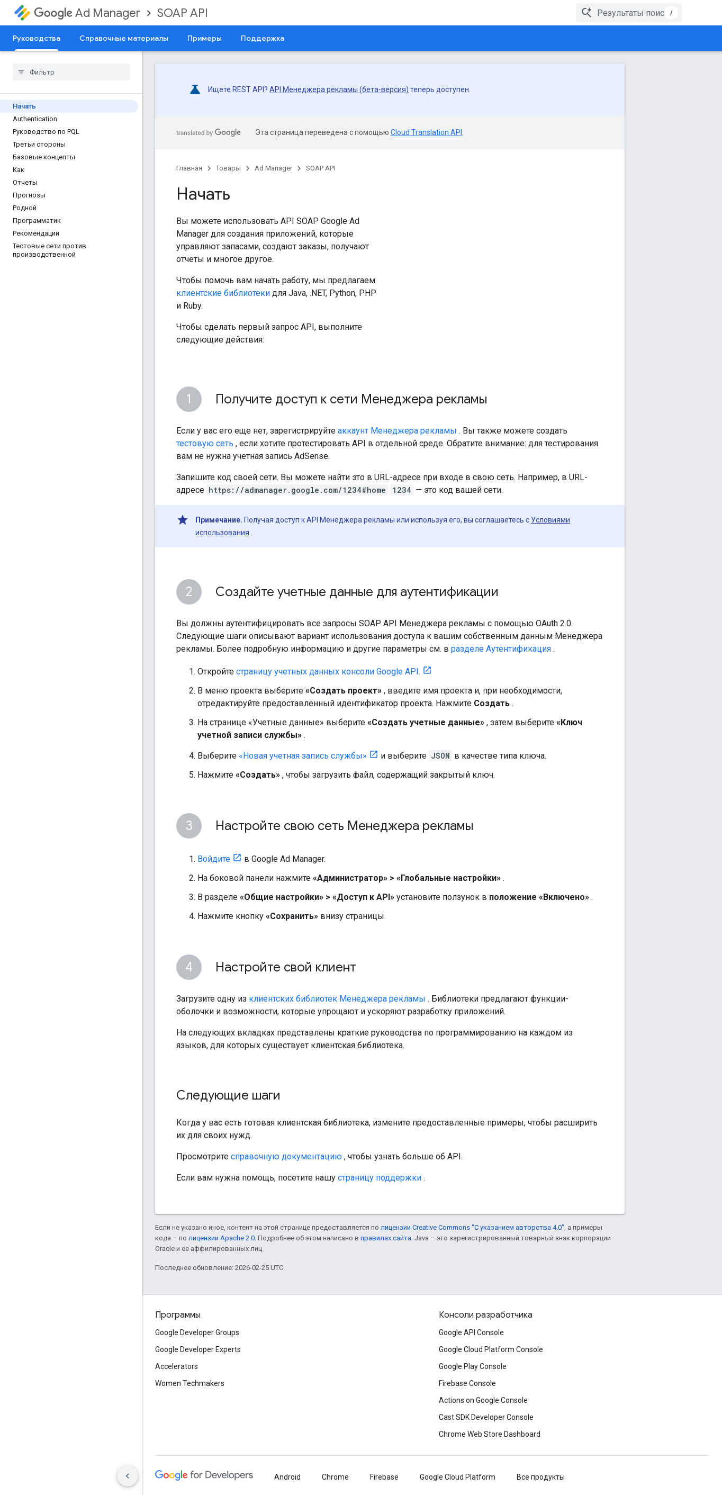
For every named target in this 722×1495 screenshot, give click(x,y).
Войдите (213, 859)
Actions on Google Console (483, 1400)
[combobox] (644, 12)
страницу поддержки (379, 1178)
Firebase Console (467, 1383)
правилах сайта (385, 1238)
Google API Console (471, 1332)
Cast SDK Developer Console (486, 1417)
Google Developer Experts (198, 1349)
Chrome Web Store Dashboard (489, 1434)
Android (287, 1477)
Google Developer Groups (197, 1332)
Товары (228, 168)
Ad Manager (87, 13)
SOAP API (182, 13)
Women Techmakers (189, 1383)
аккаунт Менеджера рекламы (397, 431)
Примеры (204, 38)
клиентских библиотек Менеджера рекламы (337, 999)
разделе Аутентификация (501, 649)
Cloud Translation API (426, 132)
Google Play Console (473, 1366)
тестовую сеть (204, 443)
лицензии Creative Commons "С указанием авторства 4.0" (472, 1227)
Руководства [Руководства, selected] (36, 38)
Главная (189, 168)
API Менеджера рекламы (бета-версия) (339, 89)
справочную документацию (286, 1156)
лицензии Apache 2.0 (221, 1238)
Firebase (384, 1477)
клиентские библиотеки (223, 293)
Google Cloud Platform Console (491, 1349)
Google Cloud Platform (457, 1477)
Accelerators (176, 1366)
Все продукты (541, 1477)
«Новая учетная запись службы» (303, 756)
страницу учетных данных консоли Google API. (328, 672)
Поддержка (262, 38)
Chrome (335, 1477)
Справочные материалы (123, 38)
